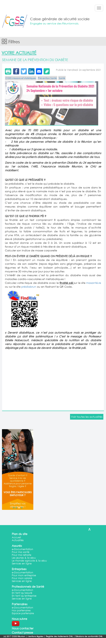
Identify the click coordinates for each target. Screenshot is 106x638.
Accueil (16, 537)
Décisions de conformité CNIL (89, 636)
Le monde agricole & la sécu (29, 560)
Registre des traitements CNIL (59, 636)
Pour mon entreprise (24, 575)
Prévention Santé (47, 78)
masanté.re (93, 283)
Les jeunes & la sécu (24, 557)
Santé (62, 78)
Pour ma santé (20, 552)
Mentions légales (35, 636)
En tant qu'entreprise (24, 595)
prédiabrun (28, 286)
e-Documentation (22, 549)
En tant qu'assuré (22, 593)
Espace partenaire (23, 613)
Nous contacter (22, 628)
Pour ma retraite (21, 555)
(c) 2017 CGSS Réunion (14, 636)
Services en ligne (22, 563)
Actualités (18, 540)
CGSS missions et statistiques (21, 78)
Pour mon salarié (22, 578)
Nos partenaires (21, 610)
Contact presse (22, 632)
